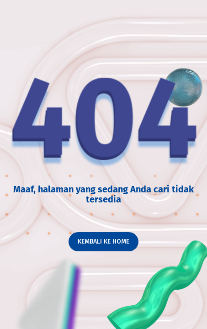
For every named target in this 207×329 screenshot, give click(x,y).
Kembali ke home (103, 241)
